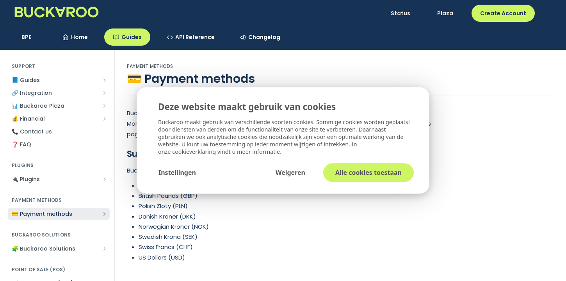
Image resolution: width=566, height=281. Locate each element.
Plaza (445, 13)
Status (400, 13)
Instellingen (177, 173)
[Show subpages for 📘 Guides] (104, 80)
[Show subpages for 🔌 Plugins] (104, 179)
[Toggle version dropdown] (31, 37)
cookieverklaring (194, 152)
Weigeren (290, 173)
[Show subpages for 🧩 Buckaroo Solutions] (104, 248)
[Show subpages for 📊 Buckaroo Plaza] (104, 106)
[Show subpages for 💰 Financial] (104, 119)
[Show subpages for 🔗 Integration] (104, 93)
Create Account (503, 13)
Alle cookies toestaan (368, 173)
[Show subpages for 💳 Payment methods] (104, 214)
